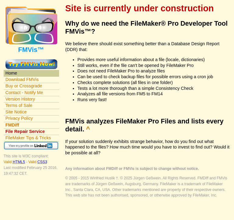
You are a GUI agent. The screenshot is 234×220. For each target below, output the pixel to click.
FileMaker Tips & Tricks (28, 137)
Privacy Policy (19, 118)
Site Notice (16, 111)
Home (11, 73)
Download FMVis (22, 79)
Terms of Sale (18, 105)
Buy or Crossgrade (23, 85)
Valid (15, 162)
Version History (20, 99)
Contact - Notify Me (24, 92)
